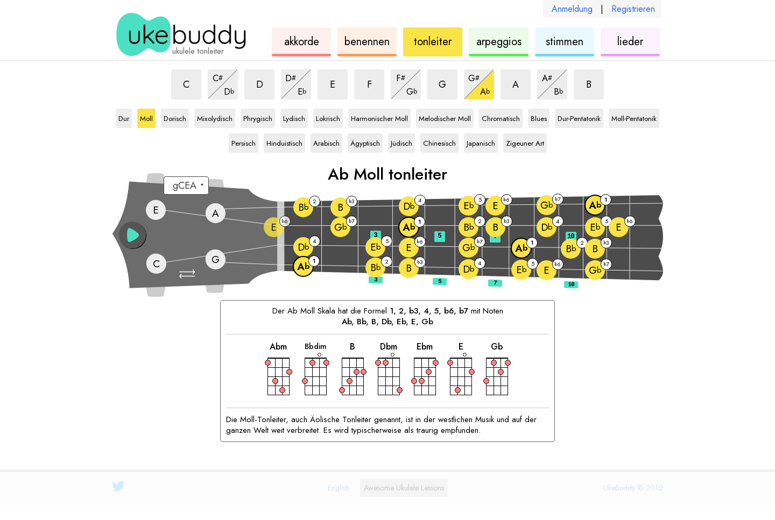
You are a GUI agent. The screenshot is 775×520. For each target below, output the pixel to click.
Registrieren (633, 9)
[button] (188, 274)
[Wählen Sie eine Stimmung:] (186, 185)
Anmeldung (572, 9)
